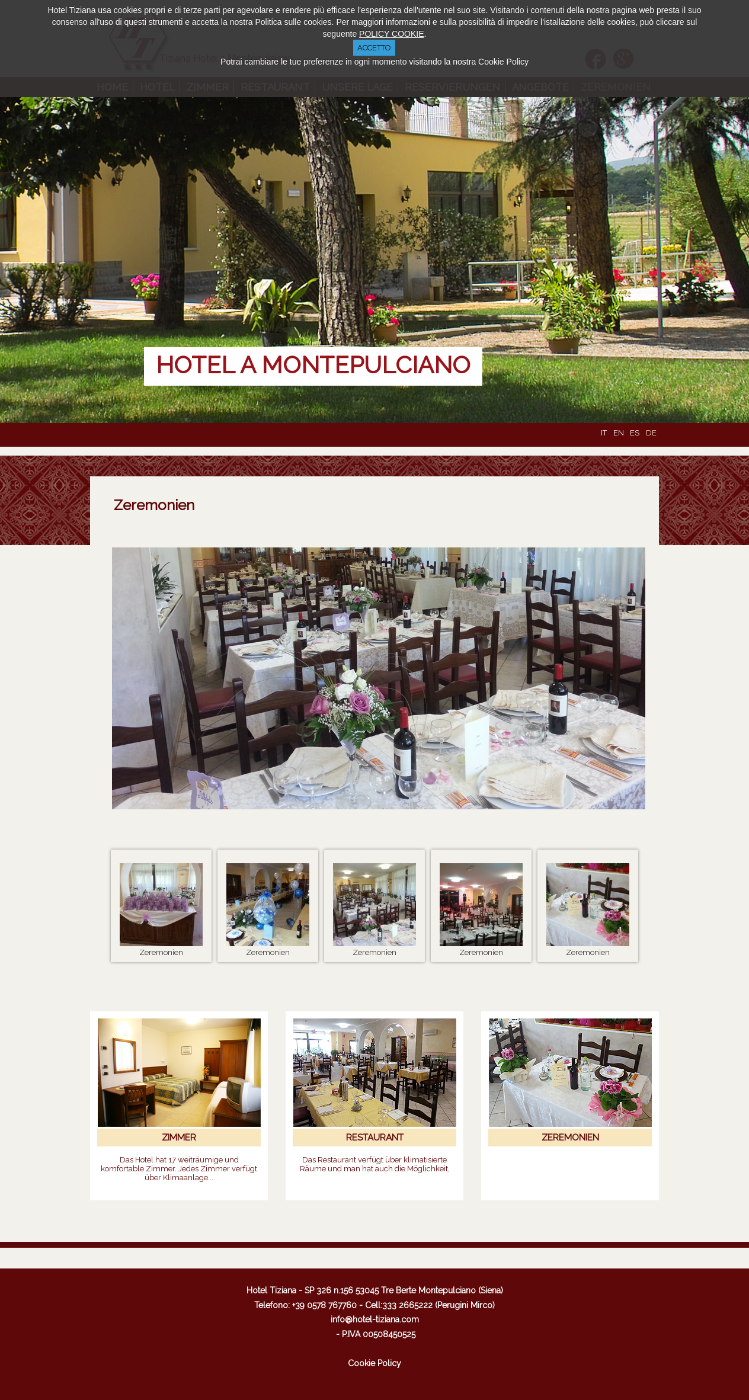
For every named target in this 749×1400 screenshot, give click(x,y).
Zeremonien (154, 505)
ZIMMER (179, 1137)
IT (605, 432)
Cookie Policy (374, 1363)
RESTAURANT (375, 1137)
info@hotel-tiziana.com (375, 1319)
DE (651, 432)
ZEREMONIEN (570, 1137)
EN (619, 432)
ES (635, 432)
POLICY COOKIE (391, 34)
